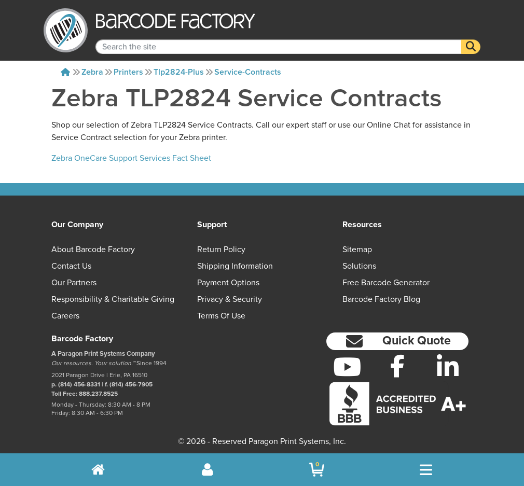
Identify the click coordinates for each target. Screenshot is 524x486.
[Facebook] (398, 365)
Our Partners (73, 283)
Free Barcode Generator (386, 283)
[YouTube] (347, 366)
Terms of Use (221, 316)
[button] (397, 341)
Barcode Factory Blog (381, 299)
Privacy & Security (229, 299)
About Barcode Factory (93, 249)
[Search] (470, 39)
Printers (128, 72)
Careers (65, 316)
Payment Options (228, 283)
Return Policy (221, 249)
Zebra (92, 72)
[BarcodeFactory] (66, 30)
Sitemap (357, 249)
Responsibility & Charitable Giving (112, 299)
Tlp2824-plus (179, 72)
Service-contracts (247, 72)
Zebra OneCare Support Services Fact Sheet (131, 158)
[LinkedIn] (447, 366)
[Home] (65, 72)
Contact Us (71, 266)
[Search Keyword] (278, 39)
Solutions (359, 266)
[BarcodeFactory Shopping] (317, 470)
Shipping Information (235, 266)
